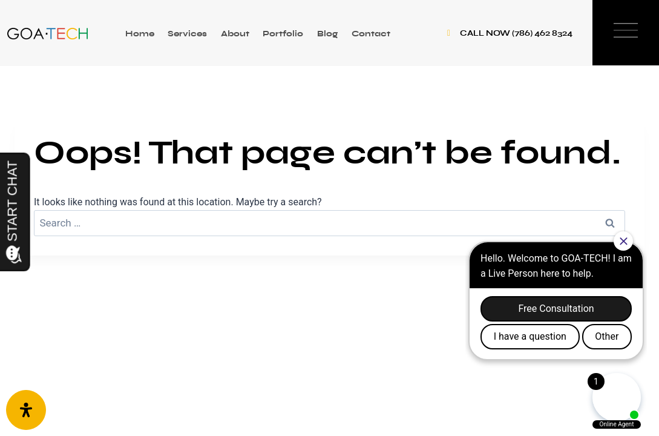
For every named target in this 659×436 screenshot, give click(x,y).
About (235, 33)
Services (187, 33)
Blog (327, 33)
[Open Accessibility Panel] (26, 410)
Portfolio (283, 33)
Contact (371, 33)
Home (139, 33)
